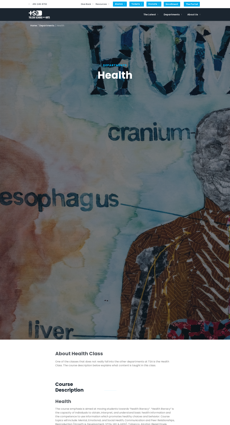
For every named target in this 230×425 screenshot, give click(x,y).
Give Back (87, 4)
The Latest (150, 14)
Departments (173, 14)
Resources (102, 4)
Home (33, 25)
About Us (193, 14)
